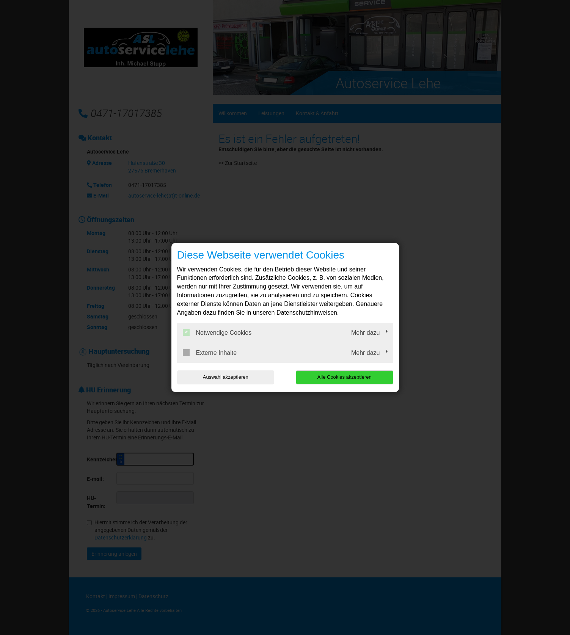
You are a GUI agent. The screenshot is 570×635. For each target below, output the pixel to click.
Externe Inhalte (210, 352)
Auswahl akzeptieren (225, 377)
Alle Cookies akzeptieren (344, 377)
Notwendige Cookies (217, 332)
